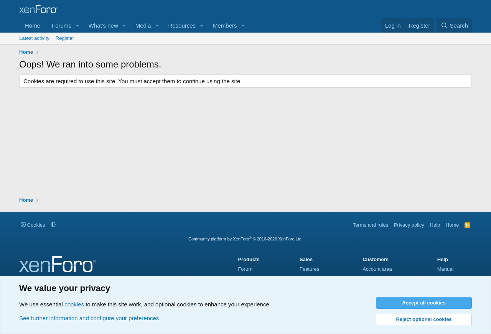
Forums (61, 25)
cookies (74, 304)
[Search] (454, 25)
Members (225, 25)
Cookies (33, 225)
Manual (445, 269)
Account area (377, 269)
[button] (77, 25)
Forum (245, 269)
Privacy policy (409, 225)
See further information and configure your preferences (89, 318)
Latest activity (34, 38)
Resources (182, 25)
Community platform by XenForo (245, 239)
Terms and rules (370, 225)
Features (309, 269)
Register (65, 38)
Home (32, 25)
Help (435, 225)
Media (143, 25)
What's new (103, 25)
